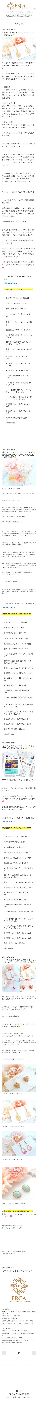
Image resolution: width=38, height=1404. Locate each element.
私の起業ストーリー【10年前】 (17, 370)
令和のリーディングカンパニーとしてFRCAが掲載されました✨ (18, 747)
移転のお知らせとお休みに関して (17, 1271)
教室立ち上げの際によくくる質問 (18, 330)
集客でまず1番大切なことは (16, 303)
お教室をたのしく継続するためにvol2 (17, 719)
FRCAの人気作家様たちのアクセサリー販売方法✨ (18, 33)
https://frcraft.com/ (10, 283)
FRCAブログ (19, 24)
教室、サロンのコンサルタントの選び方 (18, 668)
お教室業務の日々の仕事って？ (17, 309)
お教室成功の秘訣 (11, 423)
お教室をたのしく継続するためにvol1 (17, 724)
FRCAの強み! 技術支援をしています (17, 638)
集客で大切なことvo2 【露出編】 (18, 298)
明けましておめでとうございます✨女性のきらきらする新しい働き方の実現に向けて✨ (18, 454)
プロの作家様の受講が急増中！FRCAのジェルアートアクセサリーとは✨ (18, 961)
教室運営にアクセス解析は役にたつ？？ (18, 673)
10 (19, 1353)
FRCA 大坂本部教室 (19, 1394)
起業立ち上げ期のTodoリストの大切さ (17, 644)
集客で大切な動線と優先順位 (16, 418)
